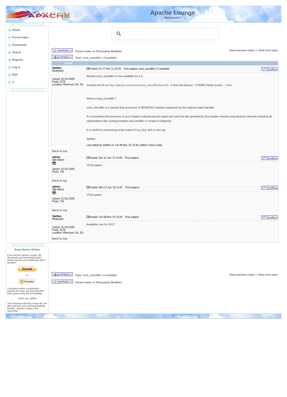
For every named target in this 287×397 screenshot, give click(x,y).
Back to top (59, 150)
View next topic (268, 50)
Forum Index (83, 51)
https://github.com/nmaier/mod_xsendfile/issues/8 (139, 85)
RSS (15, 74)
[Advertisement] (27, 167)
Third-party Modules (109, 51)
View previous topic (242, 50)
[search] (164, 34)
